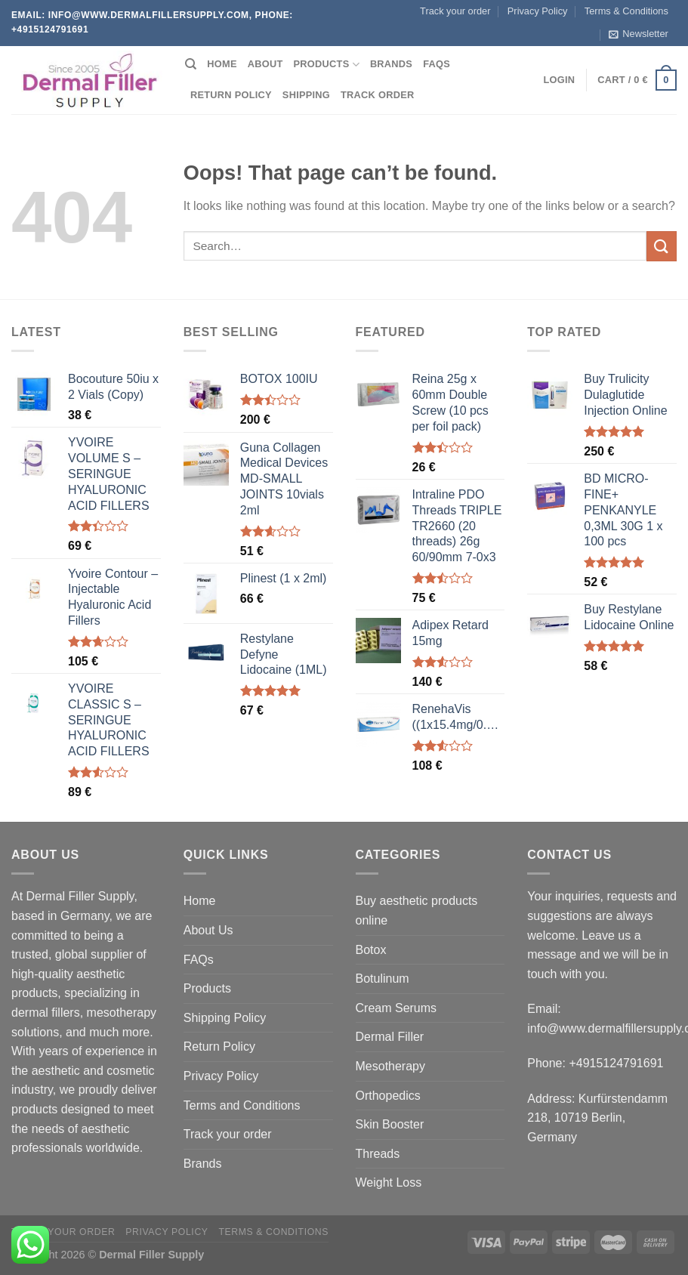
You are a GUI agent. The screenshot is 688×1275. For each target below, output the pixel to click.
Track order (377, 94)
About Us (208, 930)
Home (221, 63)
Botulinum (382, 978)
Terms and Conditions (242, 1105)
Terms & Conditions (626, 11)
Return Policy (231, 94)
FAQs (436, 63)
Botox (371, 949)
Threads (378, 1153)
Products (326, 64)
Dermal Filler (390, 1036)
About (265, 63)
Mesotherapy (391, 1066)
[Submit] (661, 246)
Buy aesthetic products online (417, 910)
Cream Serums (396, 1008)
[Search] (190, 64)
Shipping (306, 94)
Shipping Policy (225, 1017)
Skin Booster (390, 1124)
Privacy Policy (538, 11)
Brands (391, 63)
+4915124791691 (616, 1063)
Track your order (455, 11)
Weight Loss (389, 1182)
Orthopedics (388, 1095)
